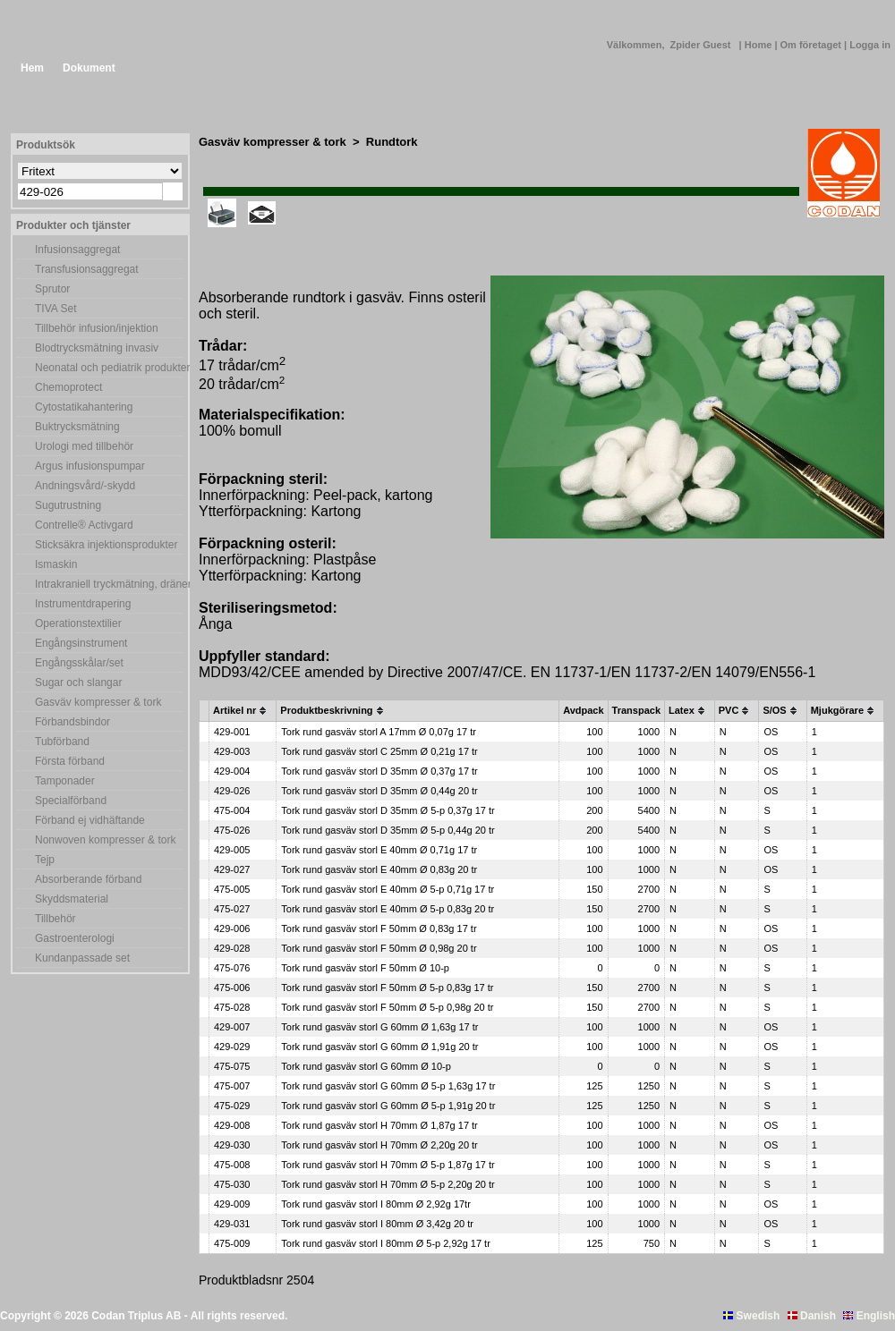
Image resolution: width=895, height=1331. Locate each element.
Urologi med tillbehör (84, 446)
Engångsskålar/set (79, 663)
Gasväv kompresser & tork (98, 702)
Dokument (89, 68)
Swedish (751, 1316)
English (869, 1316)
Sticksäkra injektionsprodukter (106, 544)
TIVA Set (55, 308)
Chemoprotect (68, 387)
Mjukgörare (837, 710)
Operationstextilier (78, 623)
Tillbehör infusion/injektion (96, 328)
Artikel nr (234, 710)
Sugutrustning (68, 505)
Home (760, 44)
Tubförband (62, 741)
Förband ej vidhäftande (90, 820)
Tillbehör (55, 918)
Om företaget (812, 44)
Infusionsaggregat (77, 249)
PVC (729, 710)
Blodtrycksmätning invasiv (96, 348)
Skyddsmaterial (71, 899)
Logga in (870, 44)
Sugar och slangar (78, 682)
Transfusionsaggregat (87, 269)
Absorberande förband (88, 879)
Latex (682, 710)
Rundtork (392, 141)
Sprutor (52, 289)
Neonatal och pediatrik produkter (109, 367)
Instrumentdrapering (83, 604)
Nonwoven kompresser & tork (105, 840)
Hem (32, 68)
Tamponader (65, 781)
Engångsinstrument (81, 643)
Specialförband (71, 800)
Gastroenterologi (75, 938)
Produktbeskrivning (326, 710)
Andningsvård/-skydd (85, 485)
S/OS (774, 710)
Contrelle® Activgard (84, 525)
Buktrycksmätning (77, 426)
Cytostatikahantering (83, 407)
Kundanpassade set (82, 958)
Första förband (70, 761)
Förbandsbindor (72, 722)
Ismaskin (56, 564)
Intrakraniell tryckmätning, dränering (109, 584)
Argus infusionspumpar (90, 466)
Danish (812, 1316)
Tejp (45, 859)
